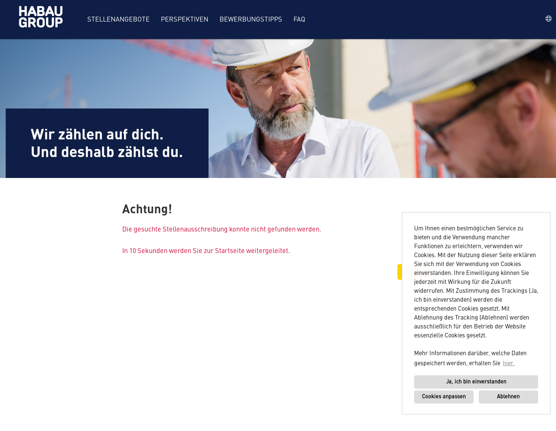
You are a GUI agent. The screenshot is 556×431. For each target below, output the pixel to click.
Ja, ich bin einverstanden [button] (476, 382)
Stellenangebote (118, 19)
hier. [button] (508, 364)
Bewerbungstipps (251, 19)
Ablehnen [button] (508, 396)
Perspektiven (184, 19)
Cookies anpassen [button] (444, 396)
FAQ (299, 19)
